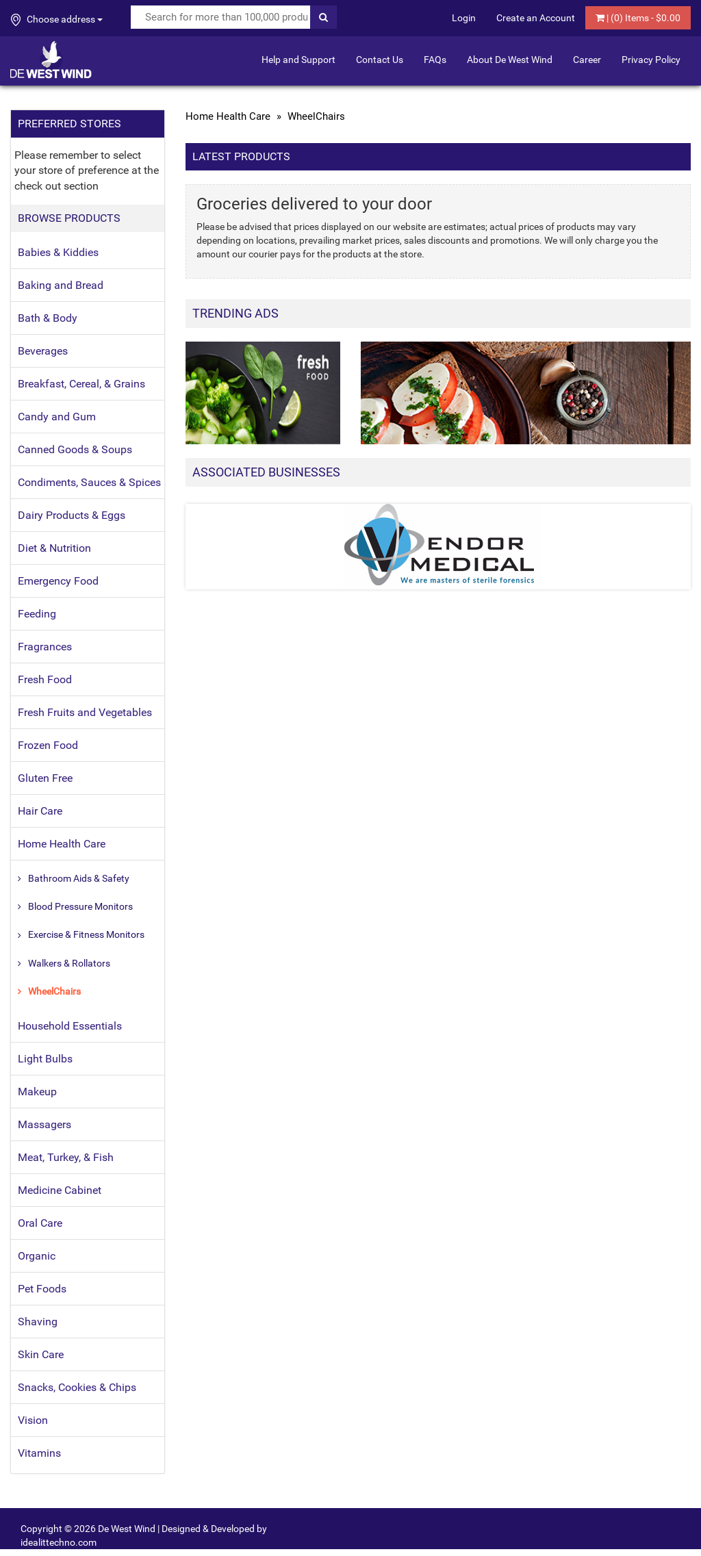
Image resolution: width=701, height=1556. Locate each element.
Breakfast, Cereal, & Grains (81, 383)
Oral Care (40, 1222)
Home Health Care (61, 843)
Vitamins (39, 1452)
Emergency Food (58, 580)
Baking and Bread (60, 285)
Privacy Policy (651, 59)
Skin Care (41, 1354)
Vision (33, 1420)
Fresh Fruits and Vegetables (85, 712)
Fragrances (45, 646)
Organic (36, 1255)
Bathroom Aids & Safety (78, 878)
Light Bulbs (45, 1058)
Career (587, 59)
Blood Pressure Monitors (80, 906)
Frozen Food (48, 745)
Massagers (44, 1124)
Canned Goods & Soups (75, 449)
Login (464, 17)
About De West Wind (509, 59)
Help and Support (298, 59)
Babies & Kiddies (58, 252)
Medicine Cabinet (59, 1190)
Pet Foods (42, 1288)
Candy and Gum (57, 416)
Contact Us (379, 59)
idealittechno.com (59, 1542)
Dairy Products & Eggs (71, 515)
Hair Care (40, 810)
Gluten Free (45, 778)
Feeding (37, 613)
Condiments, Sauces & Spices (89, 482)
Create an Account (535, 17)
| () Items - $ (638, 17)
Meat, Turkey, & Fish (66, 1157)
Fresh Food (45, 679)
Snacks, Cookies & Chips (77, 1387)
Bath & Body (47, 317)
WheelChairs (54, 991)
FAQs (435, 59)
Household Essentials (70, 1025)
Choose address (57, 20)
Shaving (38, 1321)
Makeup (37, 1091)
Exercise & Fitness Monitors (86, 934)
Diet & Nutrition (54, 547)
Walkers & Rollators (69, 963)
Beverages (43, 350)
